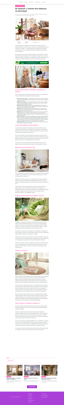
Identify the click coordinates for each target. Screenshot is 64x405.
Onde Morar (43, 2)
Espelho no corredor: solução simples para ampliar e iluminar (48, 379)
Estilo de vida (31, 2)
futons (19, 228)
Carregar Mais (32, 386)
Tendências (10, 360)
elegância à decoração (36, 117)
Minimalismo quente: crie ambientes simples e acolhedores (13, 379)
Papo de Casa (21, 2)
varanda (17, 222)
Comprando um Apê (37, 2)
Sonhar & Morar (11, 1)
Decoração (26, 2)
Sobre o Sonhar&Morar (44, 395)
